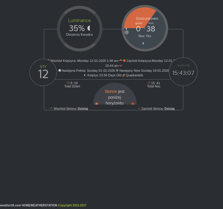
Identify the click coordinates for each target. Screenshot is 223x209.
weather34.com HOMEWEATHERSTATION (44, 205)
